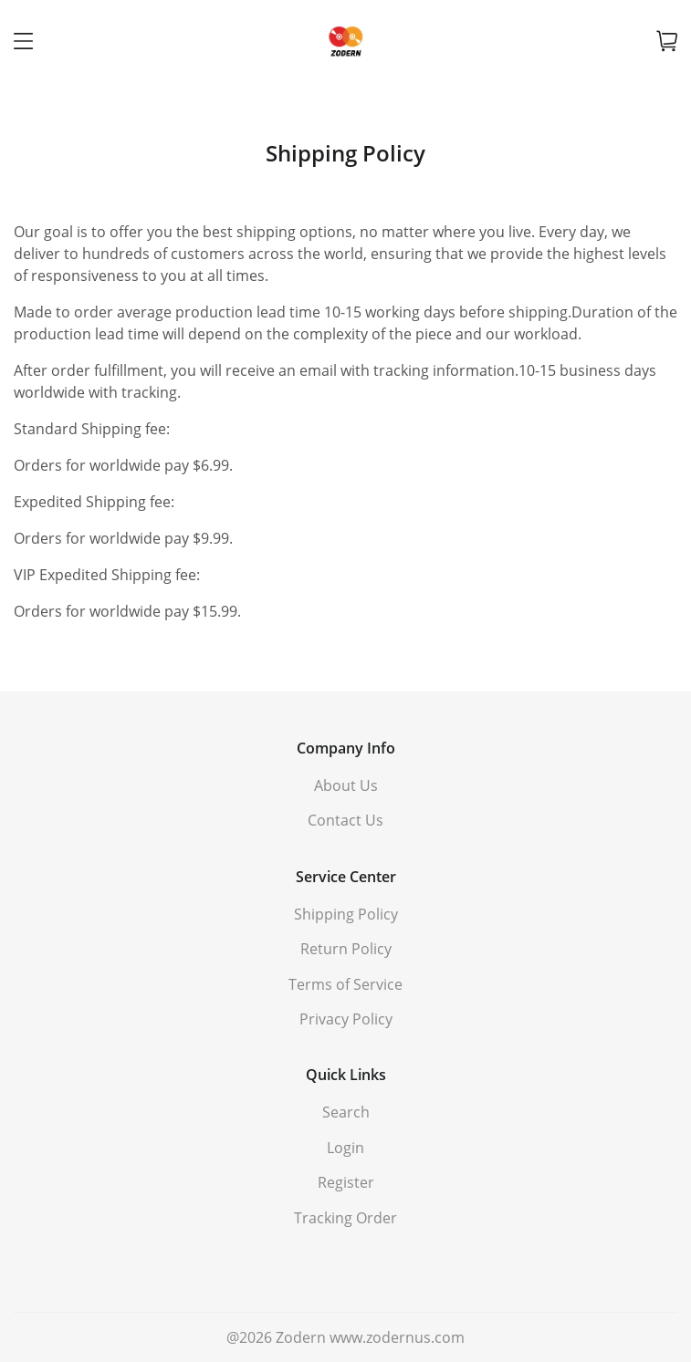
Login (345, 1148)
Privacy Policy (346, 1019)
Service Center (346, 877)
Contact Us (345, 820)
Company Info (346, 748)
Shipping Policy (346, 914)
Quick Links (346, 1075)
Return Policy (346, 949)
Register (346, 1182)
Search (346, 1112)
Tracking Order (345, 1218)
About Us (346, 785)
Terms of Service (345, 984)
